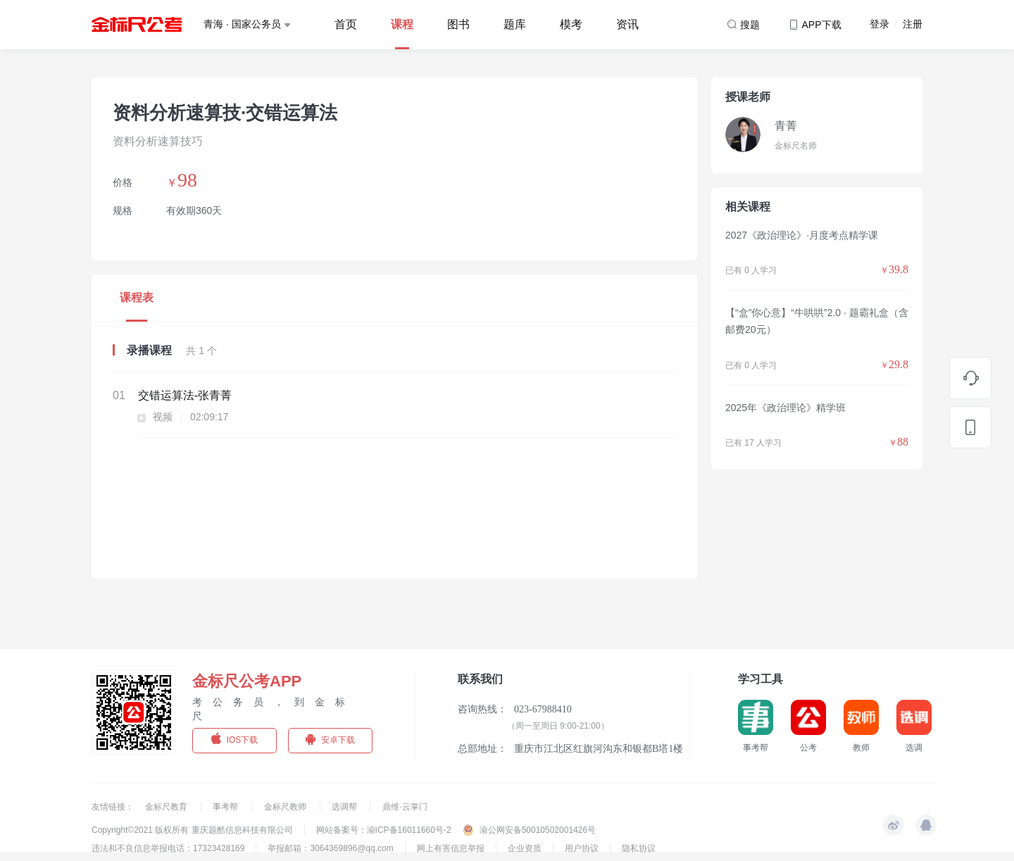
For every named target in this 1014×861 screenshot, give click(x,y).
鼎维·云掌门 (404, 807)
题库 (514, 24)
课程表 (137, 297)
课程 (402, 24)
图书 (458, 24)
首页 (345, 24)
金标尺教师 (286, 807)
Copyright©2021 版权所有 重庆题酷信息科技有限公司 (192, 830)
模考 (571, 24)
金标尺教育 (167, 807)
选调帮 (345, 807)
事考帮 (226, 807)
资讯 (627, 24)
